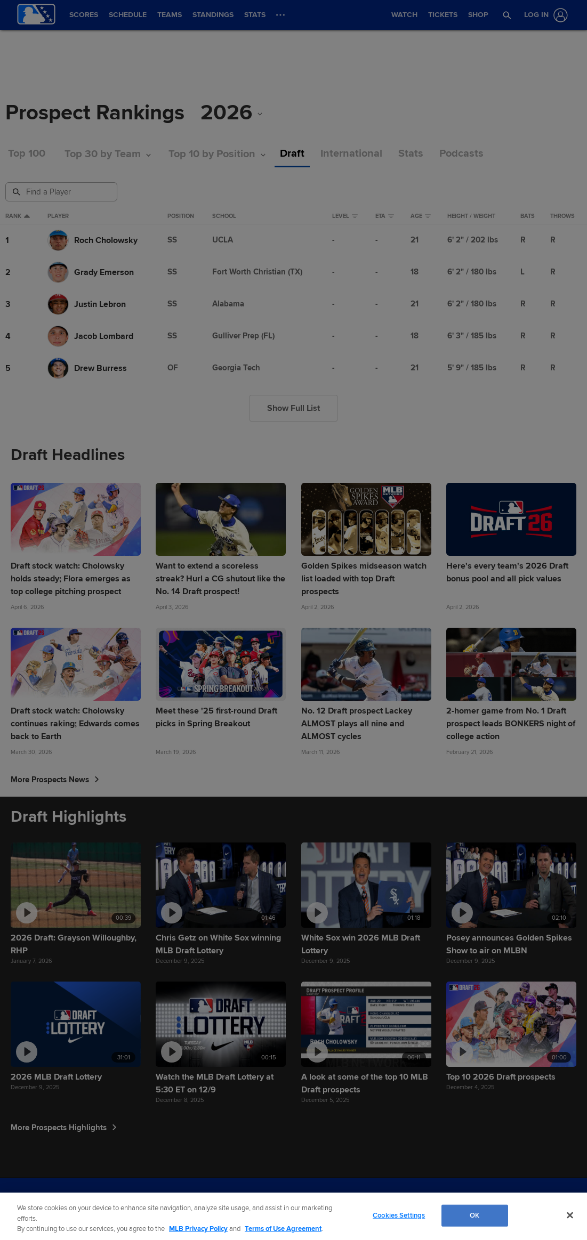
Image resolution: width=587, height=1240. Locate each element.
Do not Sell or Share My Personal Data (394, 1202)
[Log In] (544, 15)
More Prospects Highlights (64, 1127)
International (351, 154)
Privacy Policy (233, 1202)
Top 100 (26, 154)
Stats (410, 154)
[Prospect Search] (62, 192)
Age (421, 216)
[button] (506, 15)
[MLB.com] (29, 1205)
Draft (292, 154)
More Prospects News (55, 779)
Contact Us (319, 1202)
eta (384, 216)
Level (345, 216)
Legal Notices (278, 1202)
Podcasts (461, 154)
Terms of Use (189, 1202)
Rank (17, 216)
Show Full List (293, 408)
